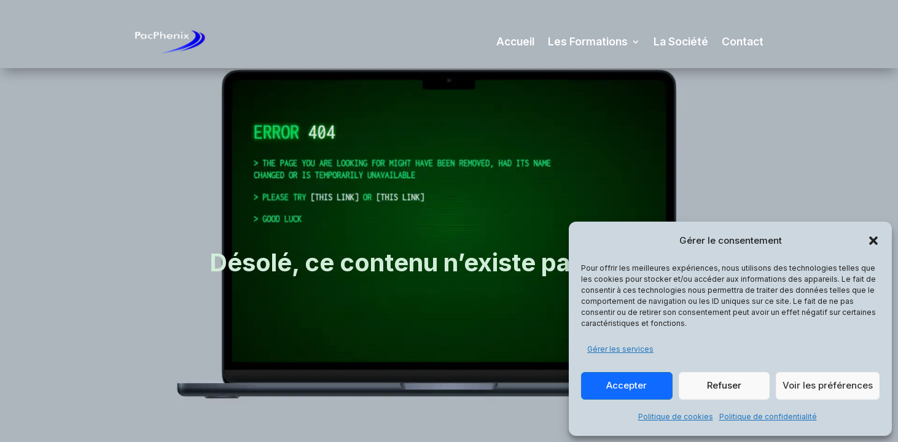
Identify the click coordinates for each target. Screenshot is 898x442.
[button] (873, 241)
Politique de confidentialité (768, 416)
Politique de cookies (675, 416)
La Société (681, 41)
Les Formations (588, 41)
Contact (742, 41)
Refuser (724, 385)
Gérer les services (620, 349)
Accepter (626, 385)
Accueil (515, 41)
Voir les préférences (828, 385)
